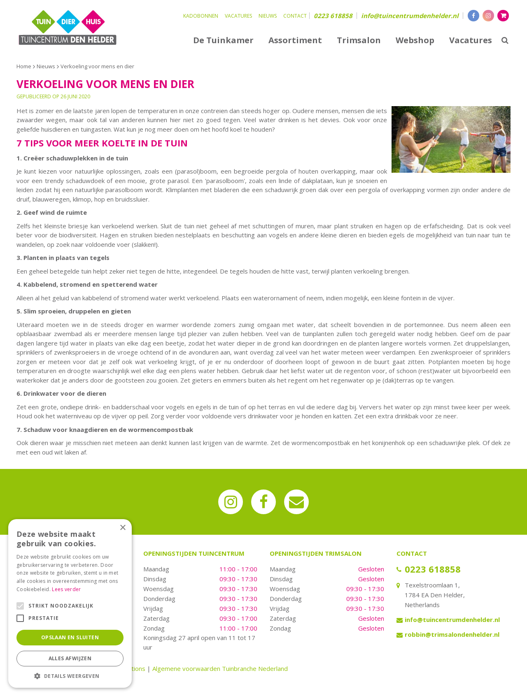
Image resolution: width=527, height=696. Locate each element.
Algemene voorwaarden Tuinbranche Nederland (220, 668)
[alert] (70, 603)
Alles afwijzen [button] (70, 658)
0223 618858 (333, 16)
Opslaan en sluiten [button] (70, 637)
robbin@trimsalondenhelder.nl (452, 634)
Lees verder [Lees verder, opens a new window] (66, 589)
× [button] (122, 528)
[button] (70, 676)
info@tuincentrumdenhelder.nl (410, 16)
